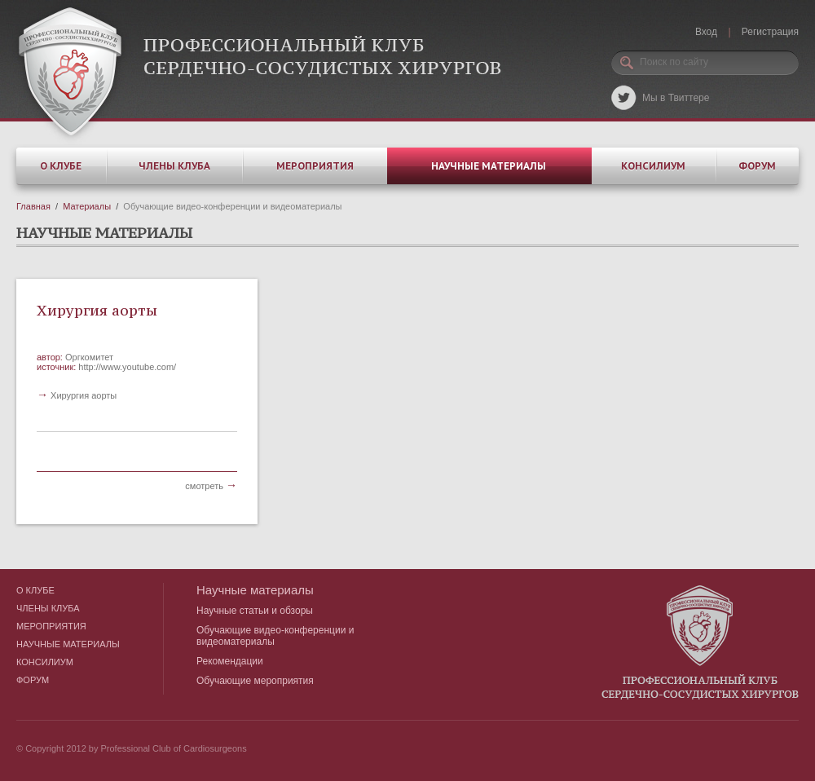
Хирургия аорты (97, 310)
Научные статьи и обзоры (254, 610)
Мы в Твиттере (675, 98)
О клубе (61, 166)
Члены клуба (174, 166)
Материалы (87, 206)
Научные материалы (488, 166)
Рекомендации (229, 661)
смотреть (211, 486)
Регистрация (770, 32)
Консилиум (653, 166)
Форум (757, 166)
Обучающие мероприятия (255, 680)
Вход (706, 32)
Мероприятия (315, 166)
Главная (33, 206)
